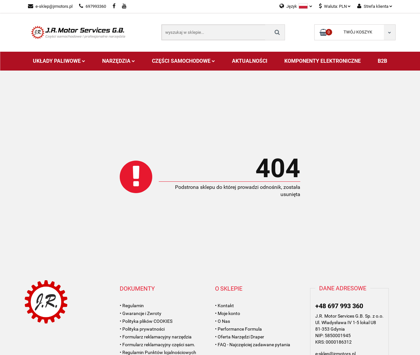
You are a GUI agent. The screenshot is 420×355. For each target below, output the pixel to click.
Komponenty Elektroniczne (322, 61)
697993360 (92, 6)
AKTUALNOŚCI (249, 61)
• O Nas (222, 321)
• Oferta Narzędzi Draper (239, 336)
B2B (382, 61)
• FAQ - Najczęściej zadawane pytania (252, 344)
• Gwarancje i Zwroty (140, 313)
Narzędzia (118, 61)
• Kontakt (224, 305)
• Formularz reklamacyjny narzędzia (156, 336)
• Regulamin (132, 305)
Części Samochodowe (183, 61)
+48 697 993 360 (339, 306)
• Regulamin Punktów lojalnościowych (158, 352)
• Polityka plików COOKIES (146, 321)
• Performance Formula (238, 329)
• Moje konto (227, 313)
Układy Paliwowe (59, 61)
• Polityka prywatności (142, 329)
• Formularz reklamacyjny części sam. (157, 344)
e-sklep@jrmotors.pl (50, 6)
